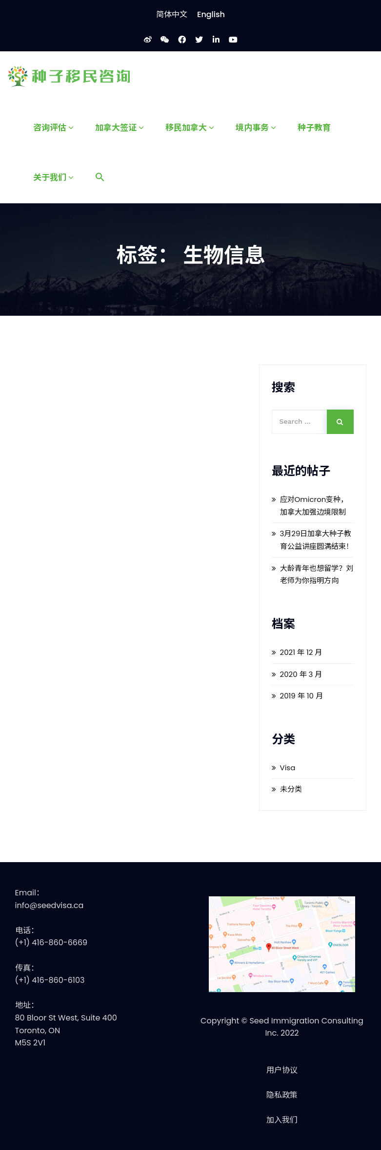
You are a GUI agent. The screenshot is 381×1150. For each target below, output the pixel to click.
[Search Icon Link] (100, 177)
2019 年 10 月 (301, 696)
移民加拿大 (189, 127)
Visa (288, 767)
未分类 (291, 789)
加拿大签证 (119, 127)
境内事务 (256, 127)
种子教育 (314, 127)
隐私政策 (282, 1095)
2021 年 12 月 (301, 652)
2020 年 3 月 (301, 674)
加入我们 (282, 1120)
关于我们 (53, 177)
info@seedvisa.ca (49, 905)
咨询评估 (53, 127)
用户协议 (282, 1070)
